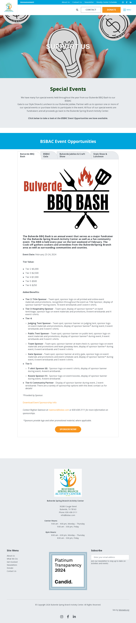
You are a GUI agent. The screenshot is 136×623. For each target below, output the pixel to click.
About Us (11, 555)
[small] (123, 2)
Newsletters (12, 565)
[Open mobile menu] (127, 10)
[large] (61, 616)
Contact (91, 9)
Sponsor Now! (68, 429)
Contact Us (11, 571)
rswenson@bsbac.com (59, 409)
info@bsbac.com (68, 515)
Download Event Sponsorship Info (40, 402)
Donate (111, 9)
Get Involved (12, 562)
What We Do (12, 559)
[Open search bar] (77, 10)
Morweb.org (124, 610)
